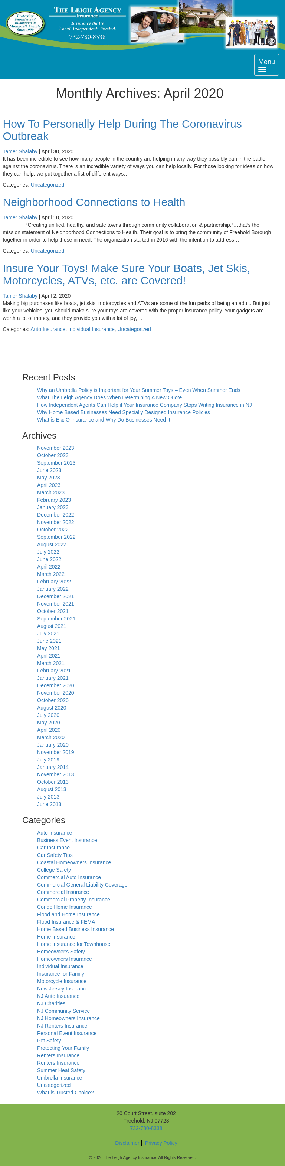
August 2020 (51, 708)
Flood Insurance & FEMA (66, 922)
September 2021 (56, 619)
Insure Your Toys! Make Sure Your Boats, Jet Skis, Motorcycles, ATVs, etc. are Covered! (126, 274)
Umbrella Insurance (59, 1078)
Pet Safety (49, 1041)
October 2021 (53, 611)
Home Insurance (56, 937)
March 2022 (51, 574)
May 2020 (48, 723)
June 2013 (49, 804)
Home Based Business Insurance (75, 929)
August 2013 (51, 789)
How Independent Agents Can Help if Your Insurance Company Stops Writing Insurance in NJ (144, 405)
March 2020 (51, 737)
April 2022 (48, 567)
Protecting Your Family (63, 1048)
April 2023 (48, 485)
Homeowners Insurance (64, 959)
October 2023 (53, 455)
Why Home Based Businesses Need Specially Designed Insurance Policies (123, 412)
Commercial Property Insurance (73, 900)
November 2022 (55, 522)
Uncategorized (47, 185)
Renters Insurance (58, 1055)
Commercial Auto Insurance (69, 877)
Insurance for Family (60, 974)
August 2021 (51, 626)
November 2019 (55, 752)
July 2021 (48, 633)
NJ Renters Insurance (62, 1026)
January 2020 (53, 745)
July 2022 (48, 552)
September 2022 (56, 537)
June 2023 (49, 470)
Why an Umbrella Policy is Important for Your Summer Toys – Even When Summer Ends (138, 390)
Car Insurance (53, 848)
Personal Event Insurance (66, 1033)
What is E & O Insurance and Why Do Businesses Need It (103, 420)
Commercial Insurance (63, 892)
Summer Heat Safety (61, 1070)
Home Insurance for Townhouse (73, 944)
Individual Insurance (91, 329)
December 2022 (55, 515)
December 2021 (55, 596)
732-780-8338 (146, 1128)
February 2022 (54, 581)
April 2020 (48, 730)
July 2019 (48, 760)
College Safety (54, 870)
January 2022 (53, 589)
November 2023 (55, 448)
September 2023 (56, 463)
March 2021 (51, 663)
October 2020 (53, 700)
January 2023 (53, 507)
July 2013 (48, 797)
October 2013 (53, 782)
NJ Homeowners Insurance (68, 1018)
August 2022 (51, 544)
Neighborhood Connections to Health (94, 202)
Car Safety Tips (55, 855)
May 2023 (48, 478)
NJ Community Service (63, 1011)
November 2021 (55, 604)
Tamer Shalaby (20, 151)
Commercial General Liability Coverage (82, 885)
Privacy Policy (161, 1143)
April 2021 (48, 656)
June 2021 (49, 641)
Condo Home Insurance (64, 907)
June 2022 (49, 559)
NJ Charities (51, 1003)
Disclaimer (127, 1143)
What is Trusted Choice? (65, 1092)
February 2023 (54, 500)
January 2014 (53, 767)
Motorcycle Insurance (61, 981)
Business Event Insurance (67, 840)
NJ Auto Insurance (58, 996)
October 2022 (53, 530)
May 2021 (48, 648)
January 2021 (53, 678)
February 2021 (54, 671)
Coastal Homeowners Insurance (74, 862)
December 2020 (55, 685)
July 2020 (48, 715)
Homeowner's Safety (61, 951)
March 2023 (51, 492)
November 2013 (55, 774)
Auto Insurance (47, 329)
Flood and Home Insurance (68, 914)
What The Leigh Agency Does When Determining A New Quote (109, 397)
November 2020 (55, 693)
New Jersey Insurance (63, 989)
